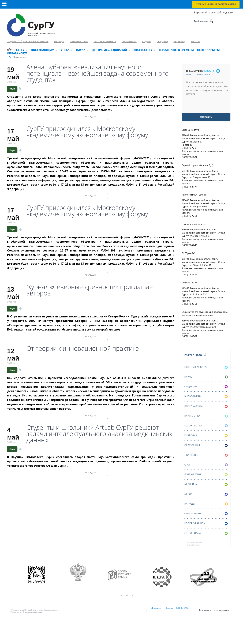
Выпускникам (206, 396)
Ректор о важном (206, 523)
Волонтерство (206, 425)
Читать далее (90, 117)
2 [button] (127, 595)
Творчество (206, 455)
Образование (206, 445)
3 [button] (132, 595)
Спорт (206, 464)
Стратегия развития (206, 367)
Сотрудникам (206, 533)
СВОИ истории (206, 513)
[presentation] (206, 106)
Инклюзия (206, 435)
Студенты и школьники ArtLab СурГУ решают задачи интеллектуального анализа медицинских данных (99, 433)
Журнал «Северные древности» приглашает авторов (91, 290)
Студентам (206, 386)
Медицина (206, 484)
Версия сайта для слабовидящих (213, 12)
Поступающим (206, 406)
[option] (44, 577)
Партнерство (206, 416)
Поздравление (206, 474)
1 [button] (122, 595)
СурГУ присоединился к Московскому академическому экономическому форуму (87, 132)
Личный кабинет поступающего (216, 4)
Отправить (206, 117)
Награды (206, 503)
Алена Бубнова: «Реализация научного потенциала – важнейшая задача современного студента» (97, 73)
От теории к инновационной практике (82, 348)
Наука (12, 89)
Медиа (206, 494)
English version (201, 21)
